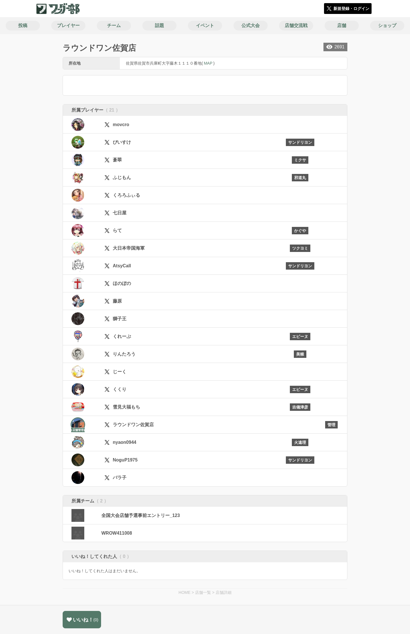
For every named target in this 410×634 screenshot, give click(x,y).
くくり (119, 389)
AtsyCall (122, 265)
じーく (119, 371)
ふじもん (122, 177)
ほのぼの (122, 283)
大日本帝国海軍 (129, 248)
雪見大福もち (126, 407)
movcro (121, 124)
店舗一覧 (203, 592)
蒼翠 (117, 159)
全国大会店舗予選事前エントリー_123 (140, 515)
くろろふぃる (126, 195)
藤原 (117, 301)
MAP (208, 63)
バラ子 (119, 477)
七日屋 (119, 212)
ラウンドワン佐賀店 (133, 424)
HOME (184, 592)
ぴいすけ (122, 142)
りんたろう (124, 354)
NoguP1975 (125, 459)
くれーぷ (122, 336)
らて (117, 230)
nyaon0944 (124, 442)
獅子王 (119, 318)
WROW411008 (116, 533)
